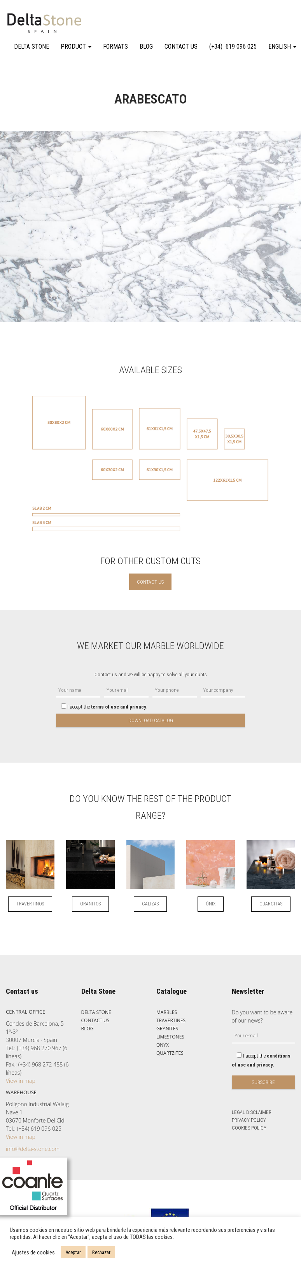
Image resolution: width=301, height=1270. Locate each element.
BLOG (146, 46)
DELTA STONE (31, 46)
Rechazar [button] (101, 1252)
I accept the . (101, 707)
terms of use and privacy (118, 707)
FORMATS (115, 46)
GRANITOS (90, 904)
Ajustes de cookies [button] (33, 1252)
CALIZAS (150, 904)
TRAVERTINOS (30, 904)
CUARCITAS (270, 904)
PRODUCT (76, 46)
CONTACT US (181, 46)
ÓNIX (210, 904)
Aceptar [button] (73, 1252)
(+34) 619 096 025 (233, 46)
